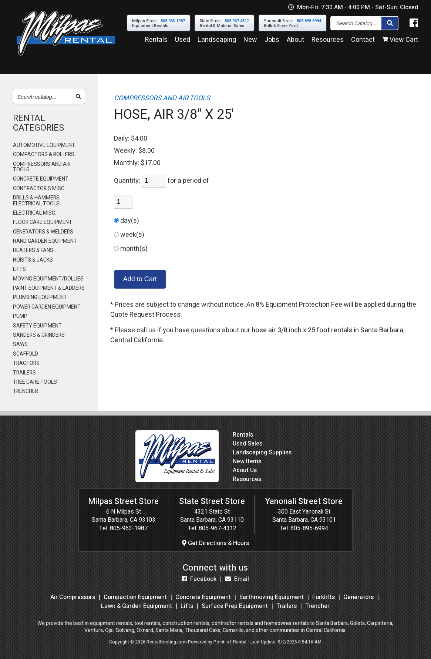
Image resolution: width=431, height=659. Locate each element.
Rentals (156, 40)
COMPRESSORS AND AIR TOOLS (42, 167)
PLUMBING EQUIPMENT (40, 297)
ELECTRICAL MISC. (34, 213)
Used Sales (247, 443)
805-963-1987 (129, 528)
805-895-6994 (309, 528)
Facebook (199, 579)
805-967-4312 (217, 528)
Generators (358, 597)
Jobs (272, 40)
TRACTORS (26, 363)
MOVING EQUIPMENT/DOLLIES (48, 279)
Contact (363, 40)
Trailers (286, 606)
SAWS (20, 344)
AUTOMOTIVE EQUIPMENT (44, 145)
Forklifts (323, 597)
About (295, 40)
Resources (328, 40)
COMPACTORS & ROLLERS (43, 154)
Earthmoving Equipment (271, 597)
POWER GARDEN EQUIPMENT (47, 307)
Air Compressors (72, 597)
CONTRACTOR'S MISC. (39, 188)
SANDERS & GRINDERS (39, 335)
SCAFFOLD (25, 354)
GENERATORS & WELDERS (43, 232)
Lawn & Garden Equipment (136, 606)
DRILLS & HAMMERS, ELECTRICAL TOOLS (37, 200)
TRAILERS (24, 373)
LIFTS (19, 269)
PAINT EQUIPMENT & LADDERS (49, 288)
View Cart (400, 40)
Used (182, 40)
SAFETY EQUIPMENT (37, 326)
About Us (245, 470)
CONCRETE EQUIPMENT (40, 179)
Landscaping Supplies (262, 452)
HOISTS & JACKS (33, 260)
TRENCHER (25, 391)
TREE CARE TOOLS (35, 382)
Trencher (317, 606)
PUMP (20, 316)
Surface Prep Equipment (235, 606)
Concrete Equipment (203, 597)
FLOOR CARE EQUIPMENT (42, 222)
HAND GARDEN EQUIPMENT (45, 241)
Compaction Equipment (135, 597)
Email (237, 579)
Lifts (187, 606)
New (250, 40)
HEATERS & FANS (33, 250)
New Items (247, 461)
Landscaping (217, 40)
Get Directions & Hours (215, 543)
